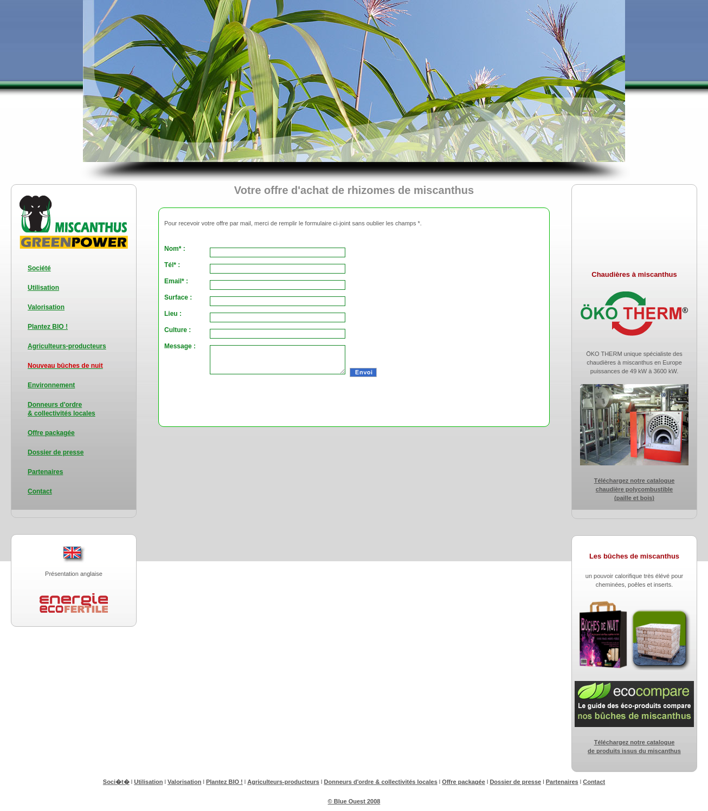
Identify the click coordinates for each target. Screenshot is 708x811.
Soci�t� (116, 781)
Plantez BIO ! (48, 326)
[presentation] (289, 400)
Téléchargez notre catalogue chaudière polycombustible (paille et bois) (634, 489)
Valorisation (46, 307)
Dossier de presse (55, 452)
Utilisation (43, 287)
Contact (40, 491)
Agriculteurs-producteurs (67, 346)
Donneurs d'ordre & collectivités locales (380, 781)
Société (39, 268)
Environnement (51, 385)
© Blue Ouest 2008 (354, 801)
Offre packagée (51, 433)
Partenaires (45, 472)
